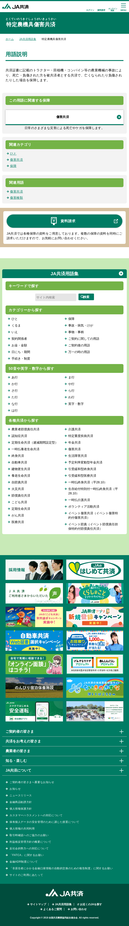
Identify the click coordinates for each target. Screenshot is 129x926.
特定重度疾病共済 (80, 436)
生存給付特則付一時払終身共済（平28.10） (93, 491)
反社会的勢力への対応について (29, 848)
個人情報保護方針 (21, 808)
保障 (13, 166)
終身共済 (18, 455)
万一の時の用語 (79, 352)
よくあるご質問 (52, 909)
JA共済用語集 (27, 39)
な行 (15, 404)
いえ (15, 332)
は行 (15, 410)
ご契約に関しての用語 (83, 338)
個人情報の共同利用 (22, 828)
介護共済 (74, 429)
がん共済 (18, 515)
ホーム (10, 39)
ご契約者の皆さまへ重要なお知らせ (32, 782)
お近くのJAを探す (91, 904)
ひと (13, 153)
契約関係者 (19, 338)
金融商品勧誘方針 (21, 802)
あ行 (15, 377)
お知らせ (15, 788)
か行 (15, 384)
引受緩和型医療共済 (82, 475)
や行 (71, 384)
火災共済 (18, 489)
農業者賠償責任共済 (25, 429)
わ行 (71, 397)
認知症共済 (19, 436)
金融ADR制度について (24, 861)
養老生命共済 (21, 475)
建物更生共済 (21, 469)
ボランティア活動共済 (83, 506)
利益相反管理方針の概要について (30, 841)
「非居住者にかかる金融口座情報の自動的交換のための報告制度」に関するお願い (61, 868)
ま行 (71, 377)
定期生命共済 (21, 508)
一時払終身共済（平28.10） (87, 482)
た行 (15, 397)
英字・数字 (76, 404)
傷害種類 (16, 197)
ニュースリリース (21, 795)
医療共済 (18, 522)
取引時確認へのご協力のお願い (29, 835)
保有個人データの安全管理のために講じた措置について (44, 822)
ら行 (71, 390)
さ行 (15, 390)
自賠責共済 (19, 482)
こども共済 (19, 502)
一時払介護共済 (79, 500)
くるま (16, 325)
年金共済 (74, 442)
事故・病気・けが (80, 325)
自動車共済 (19, 462)
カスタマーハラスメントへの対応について (36, 815)
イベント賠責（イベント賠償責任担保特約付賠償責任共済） (93, 526)
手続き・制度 (21, 358)
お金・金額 (19, 345)
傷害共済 (62, 117)
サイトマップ (38, 904)
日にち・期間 (21, 352)
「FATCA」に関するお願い (27, 855)
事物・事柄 (76, 332)
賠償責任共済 (21, 495)
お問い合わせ (79, 909)
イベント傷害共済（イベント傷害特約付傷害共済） (93, 515)
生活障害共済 (77, 455)
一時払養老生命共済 (25, 449)
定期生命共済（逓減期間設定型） (35, 442)
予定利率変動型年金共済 (85, 462)
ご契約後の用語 (79, 345)
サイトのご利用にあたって (26, 875)
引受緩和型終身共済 (82, 469)
